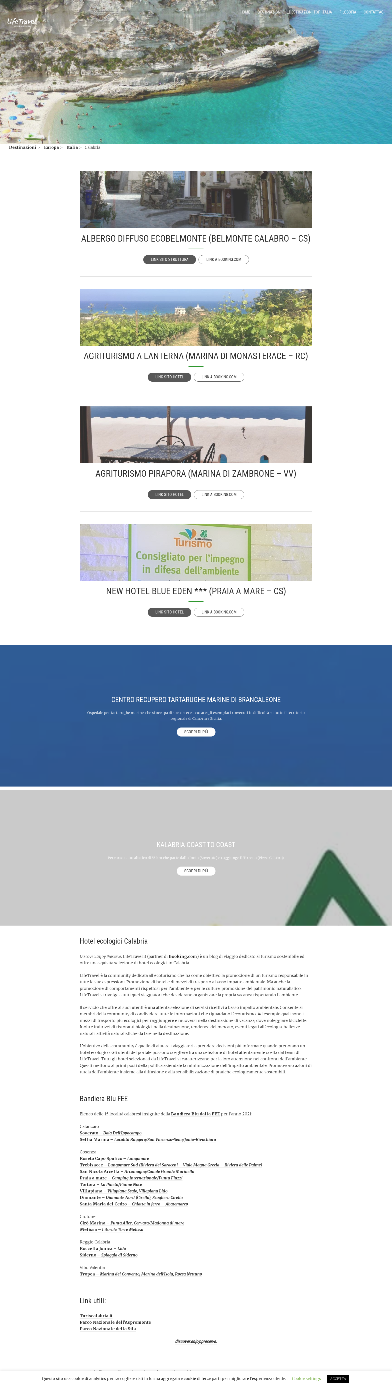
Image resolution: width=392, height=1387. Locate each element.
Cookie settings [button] (306, 1378)
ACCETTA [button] (338, 1379)
